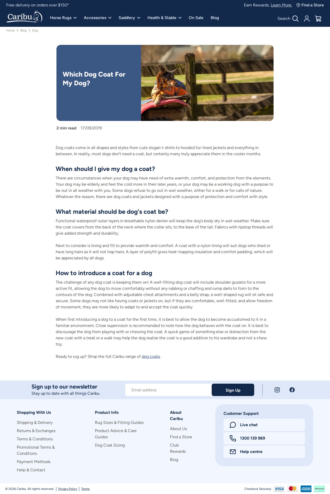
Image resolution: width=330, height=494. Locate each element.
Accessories (97, 17)
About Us (178, 428)
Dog (35, 30)
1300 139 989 (247, 438)
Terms (85, 489)
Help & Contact (31, 469)
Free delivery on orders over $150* (37, 5)
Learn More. (281, 5)
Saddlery (129, 17)
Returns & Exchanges (36, 430)
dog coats (151, 356)
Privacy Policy (67, 489)
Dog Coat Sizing (110, 445)
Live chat (244, 425)
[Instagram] (277, 390)
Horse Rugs (63, 17)
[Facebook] (292, 390)
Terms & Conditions (35, 439)
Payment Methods (33, 461)
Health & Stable (164, 17)
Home (10, 30)
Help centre (246, 451)
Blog (215, 17)
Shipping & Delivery (35, 422)
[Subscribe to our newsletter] (168, 390)
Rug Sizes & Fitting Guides (119, 422)
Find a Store (310, 5)
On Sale (196, 17)
